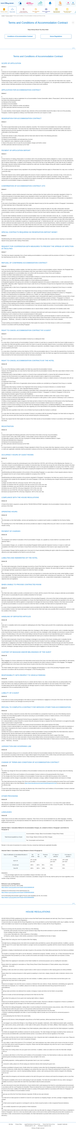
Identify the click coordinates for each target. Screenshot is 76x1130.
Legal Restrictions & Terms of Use (32, 1124)
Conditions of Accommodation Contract (20, 36)
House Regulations (56, 36)
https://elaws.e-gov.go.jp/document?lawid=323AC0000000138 (17, 887)
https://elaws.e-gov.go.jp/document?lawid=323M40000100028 (17, 892)
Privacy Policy (18, 1124)
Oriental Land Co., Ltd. (30, 1125)
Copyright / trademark (62, 1124)
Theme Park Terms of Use (49, 1124)
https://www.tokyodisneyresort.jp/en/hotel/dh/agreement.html (41, 783)
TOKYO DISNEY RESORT (7, 3)
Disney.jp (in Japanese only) (44, 1125)
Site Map (11, 1124)
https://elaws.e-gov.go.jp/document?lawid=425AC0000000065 (17, 897)
